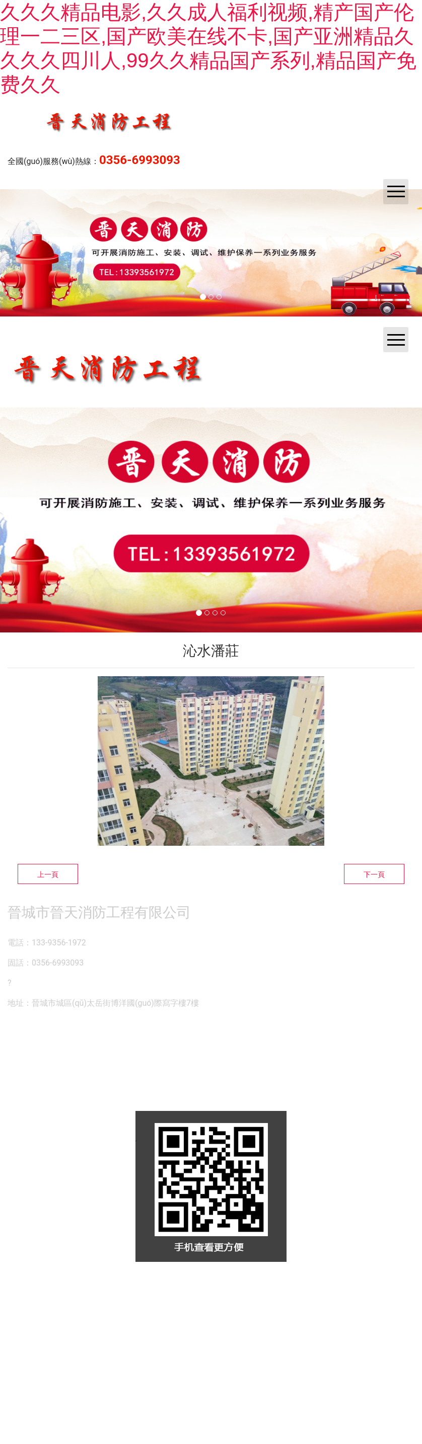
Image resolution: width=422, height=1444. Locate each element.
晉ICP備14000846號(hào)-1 (335, 1287)
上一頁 (47, 874)
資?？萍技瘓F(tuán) (208, 1287)
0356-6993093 (139, 160)
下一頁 (374, 874)
